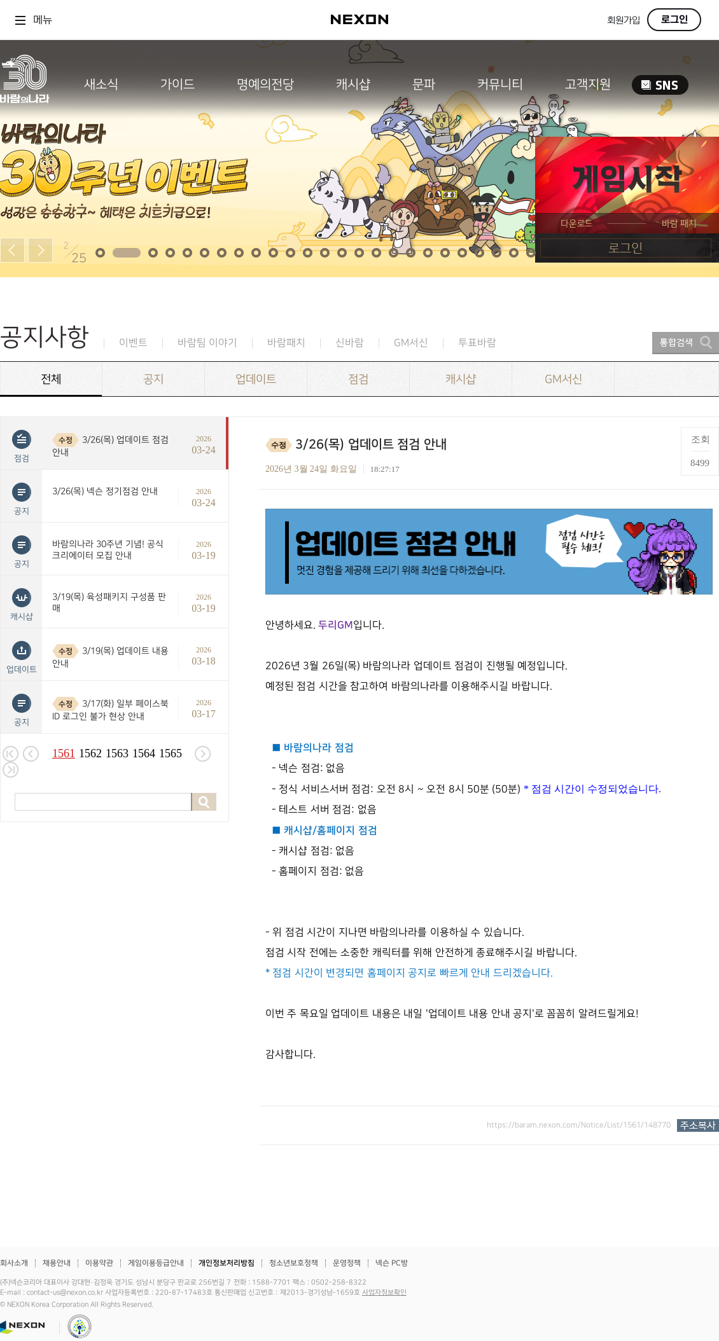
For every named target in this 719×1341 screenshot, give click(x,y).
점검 (358, 379)
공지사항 (44, 337)
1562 (90, 753)
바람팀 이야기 (207, 343)
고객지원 (588, 85)
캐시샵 (353, 85)
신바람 (349, 343)
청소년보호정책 (293, 1263)
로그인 (674, 19)
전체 (51, 379)
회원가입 (623, 20)
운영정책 (347, 1263)
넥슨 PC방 (391, 1263)
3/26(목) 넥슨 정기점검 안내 (105, 491)
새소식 (101, 85)
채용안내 (57, 1263)
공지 (153, 379)
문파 (423, 85)
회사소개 (14, 1263)
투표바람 (477, 343)
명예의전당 (265, 85)
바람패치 (286, 343)
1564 (143, 753)
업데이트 (255, 379)
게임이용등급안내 (156, 1263)
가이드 (177, 85)
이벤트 (133, 343)
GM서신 (411, 343)
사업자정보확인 (384, 1292)
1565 (170, 753)
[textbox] (489, 787)
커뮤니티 (500, 85)
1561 (63, 753)
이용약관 (99, 1263)
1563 (117, 753)
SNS (660, 85)
